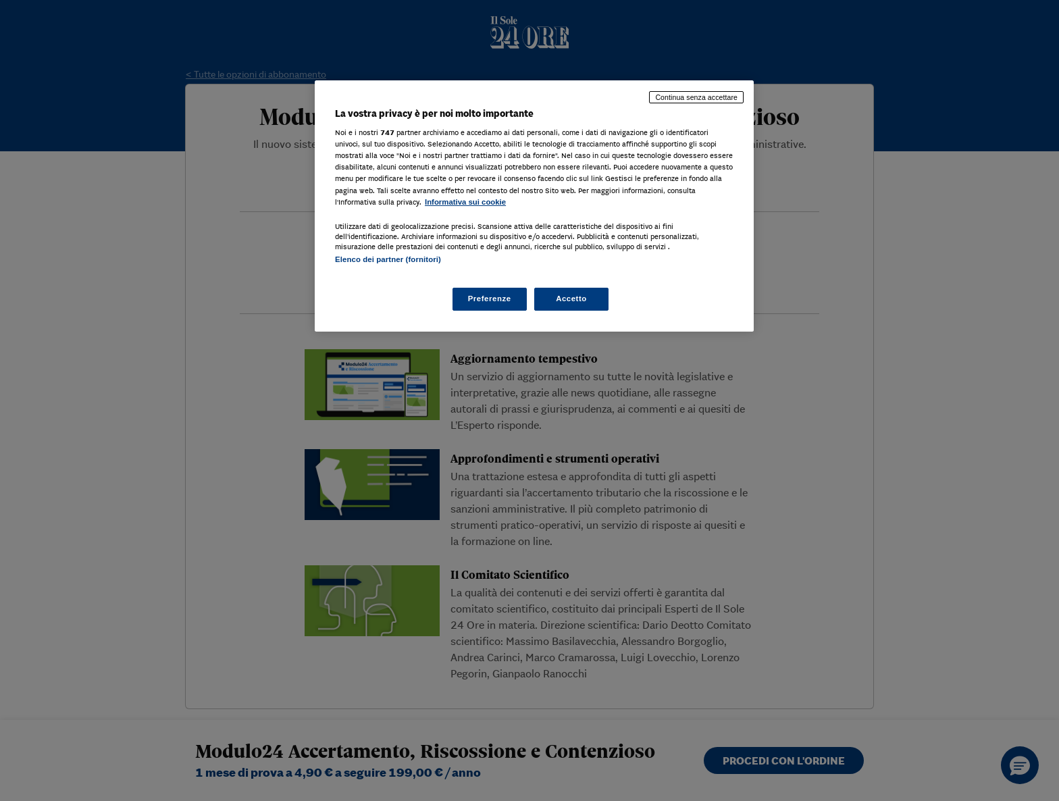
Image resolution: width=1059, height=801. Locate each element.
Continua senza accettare (696, 97)
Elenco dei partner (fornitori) (388, 259)
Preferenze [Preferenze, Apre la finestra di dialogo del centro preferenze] (489, 298)
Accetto (571, 298)
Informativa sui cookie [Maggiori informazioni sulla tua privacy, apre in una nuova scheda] (465, 202)
